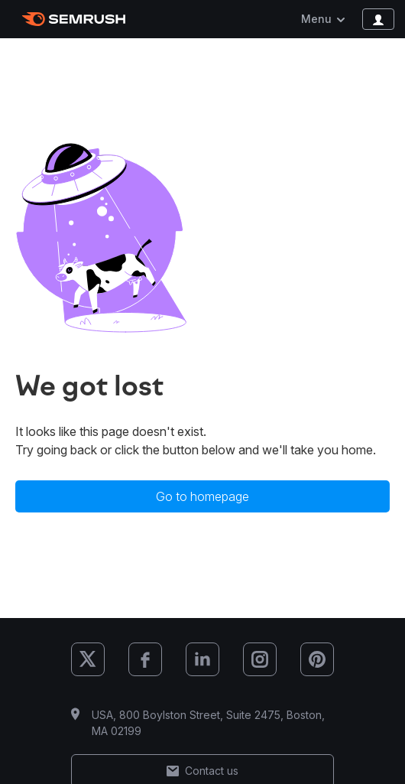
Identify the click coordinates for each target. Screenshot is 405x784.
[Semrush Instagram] (260, 659)
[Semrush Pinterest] (317, 659)
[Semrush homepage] (74, 19)
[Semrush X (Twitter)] (88, 659)
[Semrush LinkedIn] (202, 659)
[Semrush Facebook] (145, 659)
